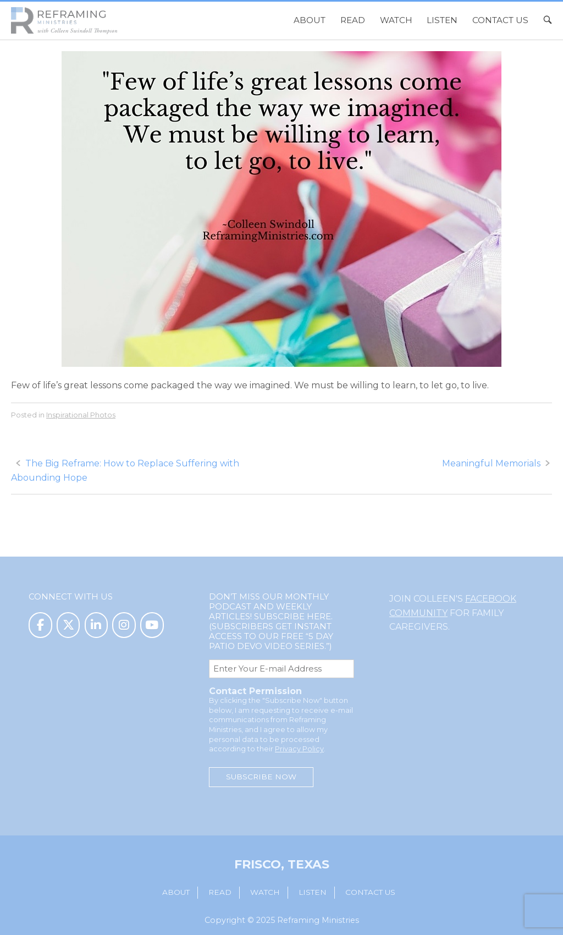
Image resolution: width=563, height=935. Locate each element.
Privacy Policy (299, 749)
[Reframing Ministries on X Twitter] (68, 625)
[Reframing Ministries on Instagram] (124, 625)
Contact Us (500, 20)
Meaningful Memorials (491, 463)
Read (352, 20)
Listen (442, 20)
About (309, 20)
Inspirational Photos (80, 414)
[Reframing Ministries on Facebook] (40, 625)
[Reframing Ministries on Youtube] (152, 625)
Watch (396, 20)
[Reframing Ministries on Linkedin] (96, 625)
